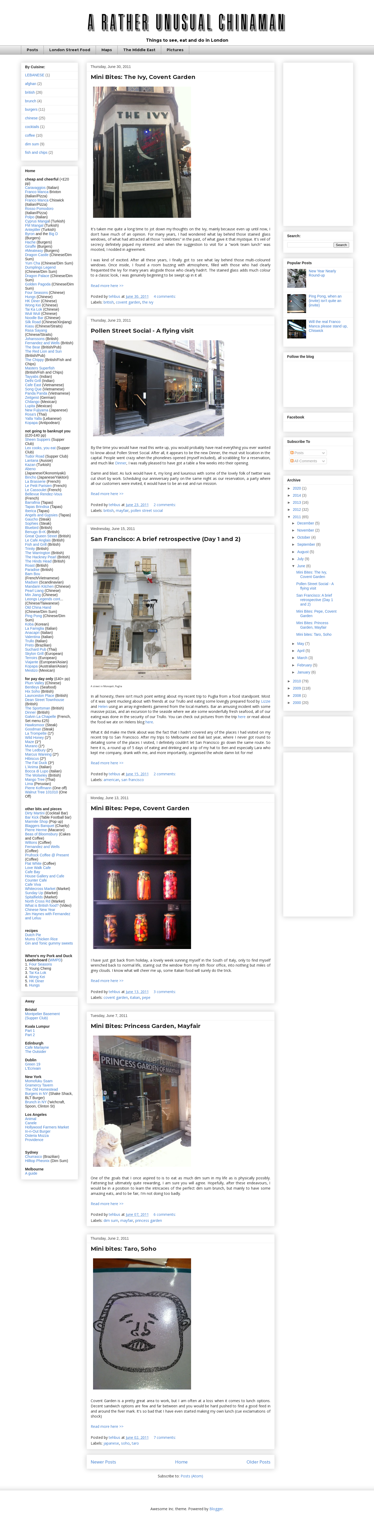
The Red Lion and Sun (43, 351)
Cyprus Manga (37, 221)
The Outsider (35, 1051)
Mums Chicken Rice (41, 939)
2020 (297, 488)
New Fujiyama (36, 410)
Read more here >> (107, 285)
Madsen (32, 582)
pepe (146, 997)
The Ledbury (36, 750)
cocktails (32, 127)
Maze (30, 742)
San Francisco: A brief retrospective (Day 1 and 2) (166, 539)
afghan (30, 84)
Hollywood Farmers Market (47, 1127)
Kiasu (29, 326)
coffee (30, 135)
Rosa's (30, 414)
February (305, 665)
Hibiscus (32, 758)
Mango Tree (35, 779)
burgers (31, 109)
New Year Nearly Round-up (322, 273)
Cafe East (33, 385)
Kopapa (31, 423)
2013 (297, 502)
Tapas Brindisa (37, 507)
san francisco (132, 779)
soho (125, 1443)
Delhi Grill (33, 381)
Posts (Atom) (192, 1475)
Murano (31, 746)
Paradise (32, 570)
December (306, 523)
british (109, 302)
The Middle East (139, 49)
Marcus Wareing (38, 754)
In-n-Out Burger (38, 1131)
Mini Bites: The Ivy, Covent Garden (143, 77)
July (301, 559)
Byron (30, 234)
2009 (297, 688)
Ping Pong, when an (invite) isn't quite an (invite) (325, 300)
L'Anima (31, 767)
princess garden (148, 1220)
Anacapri (33, 632)
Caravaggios (36, 187)
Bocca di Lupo (36, 771)
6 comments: (165, 1214)
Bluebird (32, 528)
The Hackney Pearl (40, 557)
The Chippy (34, 360)
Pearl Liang (34, 590)
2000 (297, 703)
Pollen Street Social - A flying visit (142, 330)
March (302, 658)
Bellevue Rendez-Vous (43, 494)
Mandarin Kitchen (39, 586)
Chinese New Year (40, 910)
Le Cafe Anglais (38, 540)
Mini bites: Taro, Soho (123, 1248)
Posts (32, 49)
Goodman (33, 729)
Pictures (175, 49)
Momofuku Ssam (39, 1081)
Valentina (32, 637)
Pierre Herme (36, 830)
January (304, 672)
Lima (29, 784)
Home (181, 1462)
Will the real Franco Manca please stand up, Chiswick (328, 326)
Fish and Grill (36, 544)
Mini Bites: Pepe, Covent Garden (140, 808)
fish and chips (36, 152)
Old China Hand (38, 607)
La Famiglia (34, 628)
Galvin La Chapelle (40, 716)
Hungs (31, 297)
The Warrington (37, 553)
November (306, 530)
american (111, 779)
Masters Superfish (40, 368)
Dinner (120, 462)
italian (135, 997)
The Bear (32, 347)
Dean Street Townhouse (44, 700)
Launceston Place (39, 695)
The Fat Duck (36, 763)
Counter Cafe (36, 880)
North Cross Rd (37, 901)
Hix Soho (32, 691)
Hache (31, 242)
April (301, 651)
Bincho (31, 477)
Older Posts (258, 1462)
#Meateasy (34, 250)
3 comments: (165, 991)
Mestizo (32, 670)
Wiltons (31, 842)
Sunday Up (34, 893)
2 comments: (165, 504)
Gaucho (32, 519)
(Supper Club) (36, 1018)
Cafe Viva (33, 884)
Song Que (33, 389)
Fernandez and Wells (42, 343)
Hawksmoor (35, 725)
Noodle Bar (34, 318)
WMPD (55, 960)
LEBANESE (35, 75)
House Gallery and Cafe (44, 876)
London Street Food (69, 49)
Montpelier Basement (42, 1014)
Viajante (31, 662)
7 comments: (165, 1437)
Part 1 (30, 1030)
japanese (111, 1443)
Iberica (30, 511)
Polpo (30, 217)
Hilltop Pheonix (37, 1161)
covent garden (128, 302)
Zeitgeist (32, 397)
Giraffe (31, 246)
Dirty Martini (35, 813)
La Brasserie (35, 481)
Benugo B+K (35, 532)
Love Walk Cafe (38, 868)
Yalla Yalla (33, 418)
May (301, 643)
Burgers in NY (36, 1093)
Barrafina (33, 502)
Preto (30, 645)
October (304, 537)
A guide (31, 1173)
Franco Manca (36, 192)
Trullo (29, 641)
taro (135, 1443)
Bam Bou (32, 574)
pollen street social (147, 510)
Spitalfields (34, 897)
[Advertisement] (318, 143)
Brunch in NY (36, 1102)
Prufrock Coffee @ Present (47, 855)
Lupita (30, 406)
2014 (297, 495)
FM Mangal (35, 225)
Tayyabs (32, 376)
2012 (297, 509)
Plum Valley (34, 683)
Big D (53, 234)
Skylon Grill (34, 653)
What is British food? (42, 905)
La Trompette (36, 733)
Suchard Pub (36, 649)
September (306, 544)
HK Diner (32, 301)
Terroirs (32, 658)
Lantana (32, 460)
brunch (30, 101)
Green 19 (32, 1064)
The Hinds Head (38, 561)
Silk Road (33, 322)
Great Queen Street (41, 536)
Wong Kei (33, 305)
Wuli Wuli (32, 313)
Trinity (30, 549)
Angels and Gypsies (41, 515)
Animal (30, 1119)
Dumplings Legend (40, 267)
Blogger (216, 1508)
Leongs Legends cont (42, 599)
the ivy (147, 302)
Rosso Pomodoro (39, 208)
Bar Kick (32, 817)
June (301, 566)
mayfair (122, 510)
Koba (30, 624)
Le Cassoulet (36, 490)
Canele (31, 1123)
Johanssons (35, 339)
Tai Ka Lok (33, 309)
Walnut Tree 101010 (41, 792)
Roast (30, 565)
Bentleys (32, 687)
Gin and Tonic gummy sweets (49, 943)
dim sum (111, 1220)
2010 (297, 681)
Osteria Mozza (37, 1135)
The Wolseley (36, 775)
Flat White (33, 863)
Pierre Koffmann (38, 788)
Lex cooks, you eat (40, 448)
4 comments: (165, 296)
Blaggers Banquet (39, 826)
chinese (31, 118)
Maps (106, 49)
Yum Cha (32, 263)
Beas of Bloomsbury (41, 834)
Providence (34, 1140)
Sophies (32, 523)
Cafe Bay (32, 872)
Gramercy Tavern (39, 1085)
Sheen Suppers (38, 439)
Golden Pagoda (38, 284)
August (303, 552)
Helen (103, 706)
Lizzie (265, 701)
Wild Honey (35, 737)
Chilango (33, 402)
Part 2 (30, 1035)
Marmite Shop (37, 821)
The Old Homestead (41, 1089)
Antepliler (32, 229)
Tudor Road (35, 456)
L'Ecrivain (33, 1068)
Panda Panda (36, 393)
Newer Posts (103, 1462)
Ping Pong (33, 616)
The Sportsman (37, 708)
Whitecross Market (40, 889)
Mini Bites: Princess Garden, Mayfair (145, 1026)
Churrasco (33, 1156)
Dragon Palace (37, 276)
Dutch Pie (33, 935)
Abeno (30, 469)
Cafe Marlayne (37, 1047)
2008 (297, 695)
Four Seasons (36, 292)
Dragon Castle (37, 255)
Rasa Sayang (36, 330)
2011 (297, 517)
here (242, 716)
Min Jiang (33, 595)
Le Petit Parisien (38, 486)
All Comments (303, 461)
